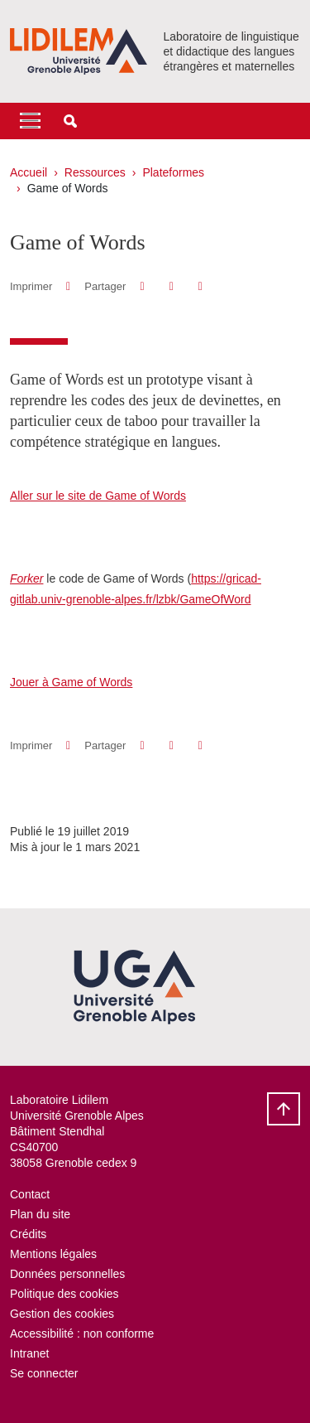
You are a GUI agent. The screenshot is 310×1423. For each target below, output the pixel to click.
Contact (30, 1194)
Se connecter (44, 1373)
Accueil (28, 172)
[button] (70, 121)
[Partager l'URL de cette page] (200, 286)
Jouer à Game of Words (71, 682)
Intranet (29, 1353)
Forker (26, 578)
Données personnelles (67, 1273)
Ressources (95, 172)
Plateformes (173, 172)
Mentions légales (53, 1254)
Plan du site (40, 1214)
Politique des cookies (64, 1293)
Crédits (28, 1234)
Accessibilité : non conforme (82, 1333)
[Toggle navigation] (30, 121)
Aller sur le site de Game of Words (98, 495)
